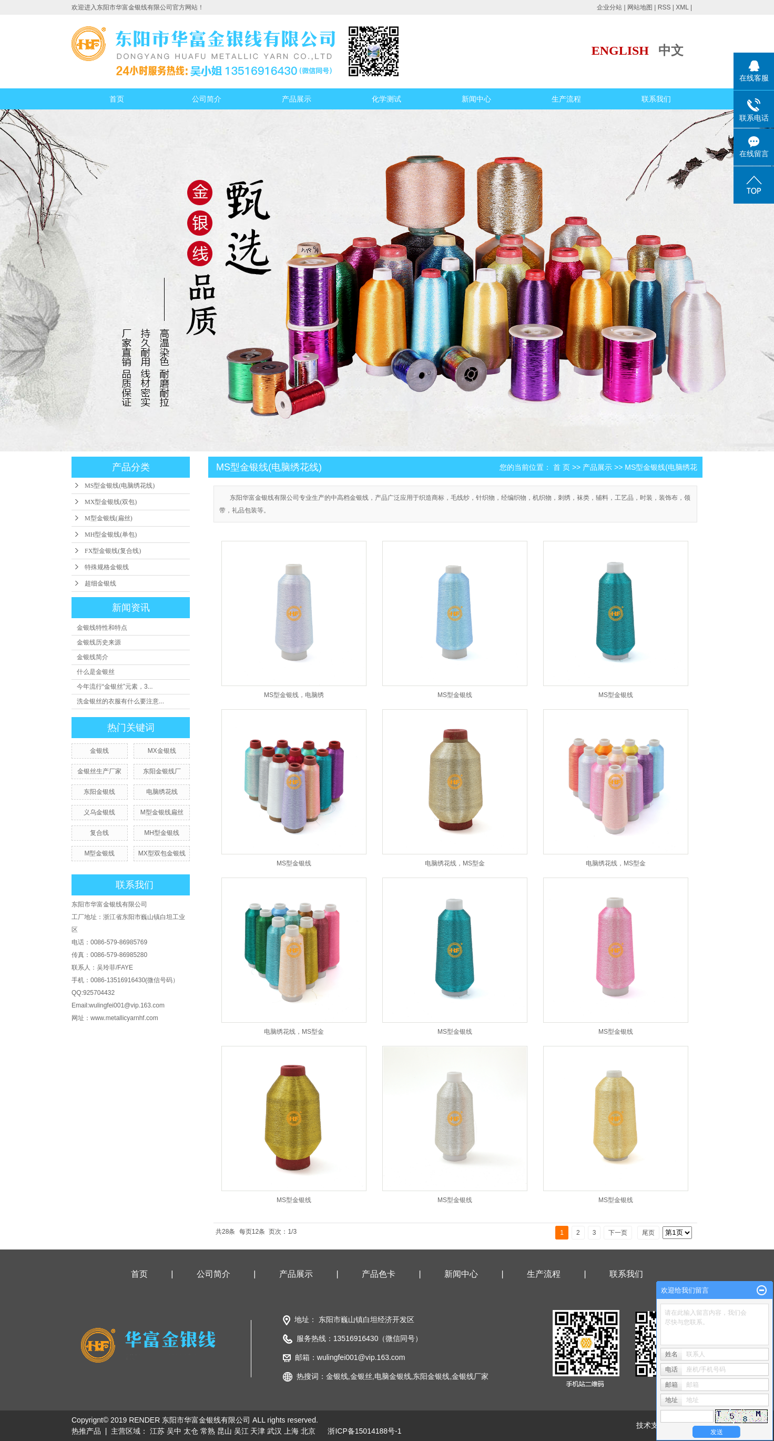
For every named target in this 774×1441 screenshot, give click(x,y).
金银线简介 (92, 657)
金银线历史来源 (99, 642)
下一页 (617, 1232)
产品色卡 (378, 1273)
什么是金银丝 (96, 672)
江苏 (157, 1431)
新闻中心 (476, 99)
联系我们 (656, 99)
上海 (291, 1431)
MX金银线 (162, 750)
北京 (308, 1431)
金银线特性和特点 (102, 627)
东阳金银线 (99, 791)
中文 (671, 50)
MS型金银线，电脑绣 (294, 695)
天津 (257, 1431)
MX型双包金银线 (162, 853)
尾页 (648, 1232)
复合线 (99, 833)
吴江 (241, 1431)
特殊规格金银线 (107, 567)
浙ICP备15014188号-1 (364, 1431)
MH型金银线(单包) (111, 534)
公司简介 (206, 99)
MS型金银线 (454, 695)
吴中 (174, 1431)
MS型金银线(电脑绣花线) (120, 485)
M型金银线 (99, 853)
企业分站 (609, 7)
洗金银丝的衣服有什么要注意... (120, 701)
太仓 (191, 1431)
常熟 (207, 1431)
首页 (116, 99)
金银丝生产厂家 (99, 771)
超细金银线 (100, 583)
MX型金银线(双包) (111, 502)
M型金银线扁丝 (162, 812)
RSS (664, 7)
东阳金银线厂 (162, 771)
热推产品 (86, 1431)
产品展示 (296, 99)
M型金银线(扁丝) (109, 518)
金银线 (99, 750)
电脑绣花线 (162, 791)
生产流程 (566, 99)
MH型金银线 (161, 833)
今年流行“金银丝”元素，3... (115, 686)
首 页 (561, 467)
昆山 (224, 1431)
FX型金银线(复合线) (113, 551)
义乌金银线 (99, 812)
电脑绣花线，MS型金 (455, 863)
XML (682, 7)
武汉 (274, 1431)
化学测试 (386, 99)
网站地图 (640, 7)
